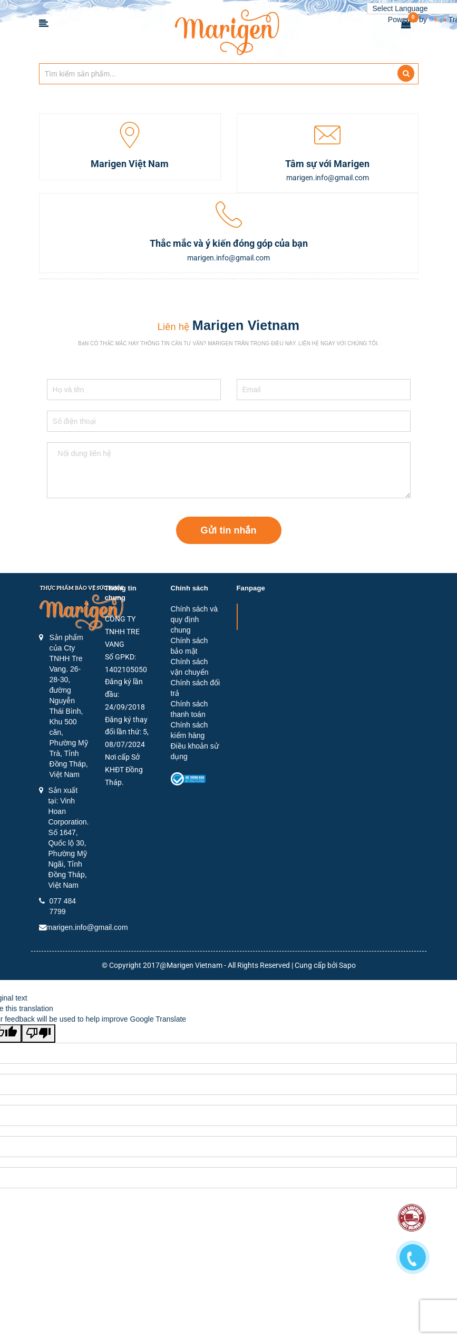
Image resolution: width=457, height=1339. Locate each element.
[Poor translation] (38, 1033)
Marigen (271, 617)
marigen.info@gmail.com (87, 927)
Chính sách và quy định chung (194, 619)
